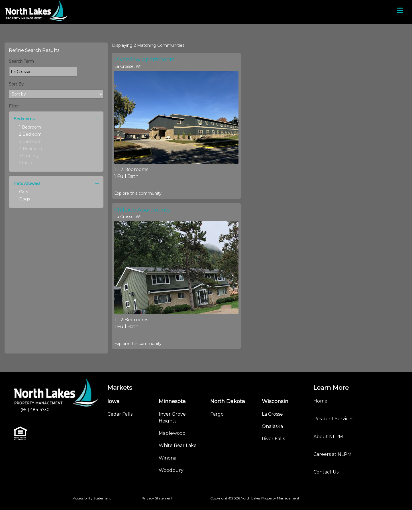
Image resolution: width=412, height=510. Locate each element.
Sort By (16, 84)
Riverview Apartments (144, 59)
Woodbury (171, 470)
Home (320, 401)
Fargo (217, 414)
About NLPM (328, 436)
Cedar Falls (119, 414)
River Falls (273, 438)
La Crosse (272, 414)
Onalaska (272, 426)
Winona (167, 458)
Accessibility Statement (92, 498)
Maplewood (172, 433)
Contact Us (325, 472)
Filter (14, 106)
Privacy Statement (157, 498)
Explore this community (138, 193)
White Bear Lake (178, 445)
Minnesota (172, 401)
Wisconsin (275, 401)
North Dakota (227, 401)
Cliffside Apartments (142, 209)
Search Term (21, 61)
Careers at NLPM (332, 454)
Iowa (113, 401)
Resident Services (333, 418)
